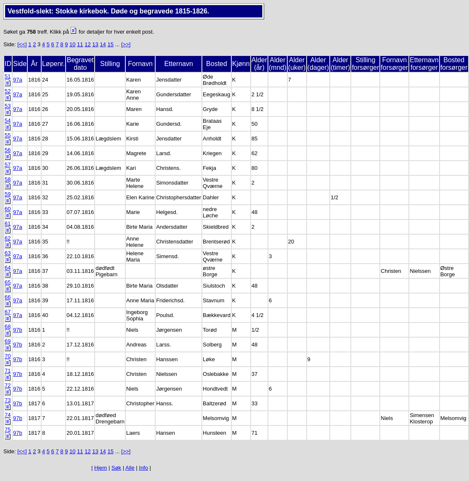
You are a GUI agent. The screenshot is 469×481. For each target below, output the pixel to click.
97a (17, 80)
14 (103, 44)
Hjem (100, 468)
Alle (130, 468)
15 (110, 44)
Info (143, 468)
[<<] (21, 44)
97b (17, 330)
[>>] (125, 44)
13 (95, 44)
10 (72, 44)
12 (87, 44)
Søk (116, 468)
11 (80, 44)
